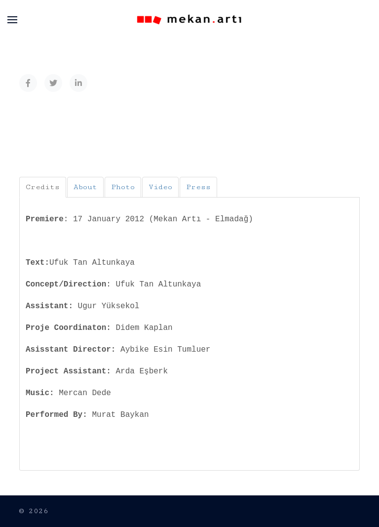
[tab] (42, 187)
